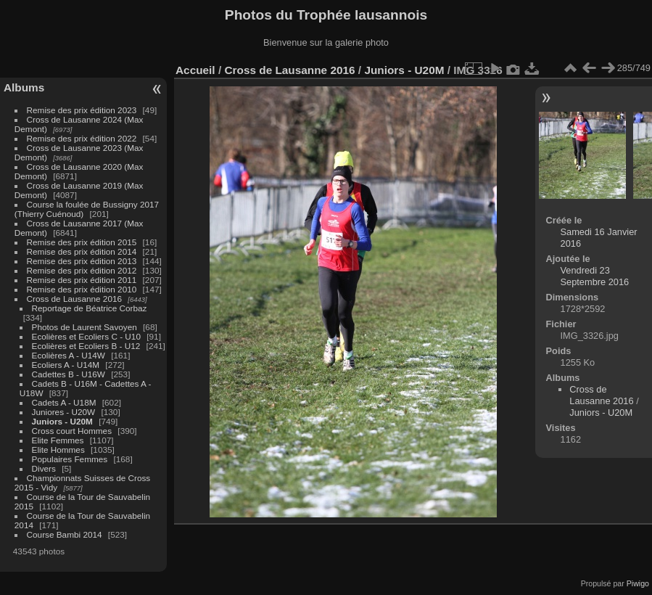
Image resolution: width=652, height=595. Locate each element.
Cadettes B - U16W (68, 374)
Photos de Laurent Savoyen (84, 327)
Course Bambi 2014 (64, 534)
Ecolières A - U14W (68, 355)
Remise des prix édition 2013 (82, 261)
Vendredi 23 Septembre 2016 (595, 276)
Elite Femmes (58, 440)
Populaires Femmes (70, 459)
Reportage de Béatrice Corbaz (89, 308)
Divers (44, 468)
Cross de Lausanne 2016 (74, 298)
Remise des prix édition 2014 (82, 251)
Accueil (195, 70)
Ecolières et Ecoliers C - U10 (86, 336)
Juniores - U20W (64, 411)
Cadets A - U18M (64, 402)
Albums (24, 87)
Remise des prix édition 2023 (82, 110)
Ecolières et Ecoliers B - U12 (86, 345)
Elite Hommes (58, 449)
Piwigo (638, 583)
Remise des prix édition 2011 (82, 279)
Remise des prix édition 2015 (82, 242)
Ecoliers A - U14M (66, 364)
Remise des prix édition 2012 (82, 270)
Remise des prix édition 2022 (82, 138)
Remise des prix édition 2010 (82, 289)
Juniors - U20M (62, 421)
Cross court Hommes (72, 430)
